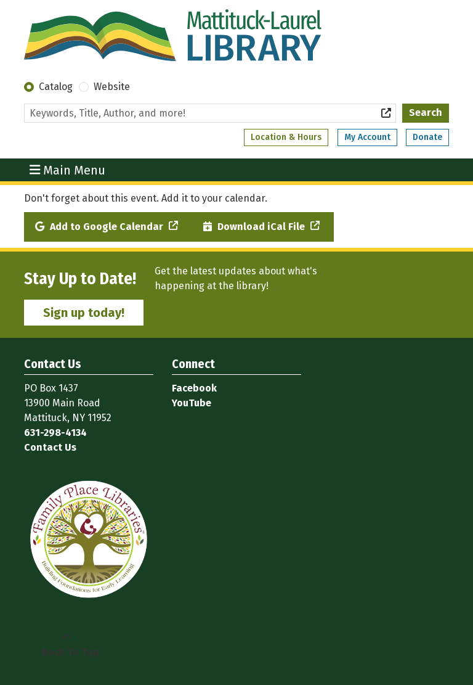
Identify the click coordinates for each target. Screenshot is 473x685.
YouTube (191, 403)
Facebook (194, 388)
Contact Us (50, 447)
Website (112, 86)
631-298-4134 (55, 432)
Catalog (56, 86)
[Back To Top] (67, 645)
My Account (367, 137)
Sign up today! (83, 312)
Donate (427, 137)
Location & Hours (286, 137)
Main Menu (68, 170)
